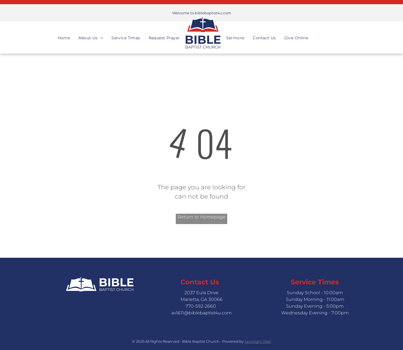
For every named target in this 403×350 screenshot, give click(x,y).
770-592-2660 (201, 306)
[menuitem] (63, 33)
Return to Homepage (202, 217)
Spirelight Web (258, 341)
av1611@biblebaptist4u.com (201, 313)
